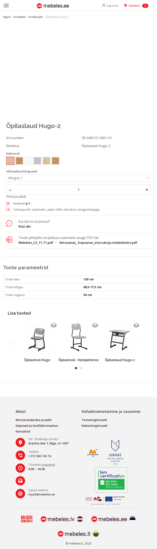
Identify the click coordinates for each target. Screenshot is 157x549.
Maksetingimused (94, 426)
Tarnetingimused (94, 420)
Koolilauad (35, 17)
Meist (21, 411)
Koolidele (19, 17)
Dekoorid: (13, 153)
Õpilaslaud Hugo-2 (56, 17)
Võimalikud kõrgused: (21, 171)
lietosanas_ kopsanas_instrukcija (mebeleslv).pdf (98, 242)
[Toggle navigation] (6, 5)
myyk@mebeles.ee (41, 494)
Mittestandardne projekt (34, 420)
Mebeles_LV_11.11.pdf (35, 242)
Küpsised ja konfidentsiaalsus (37, 426)
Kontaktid (23, 431)
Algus (6, 17)
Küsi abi (24, 226)
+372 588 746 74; (40, 456)
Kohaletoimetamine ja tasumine (111, 411)
